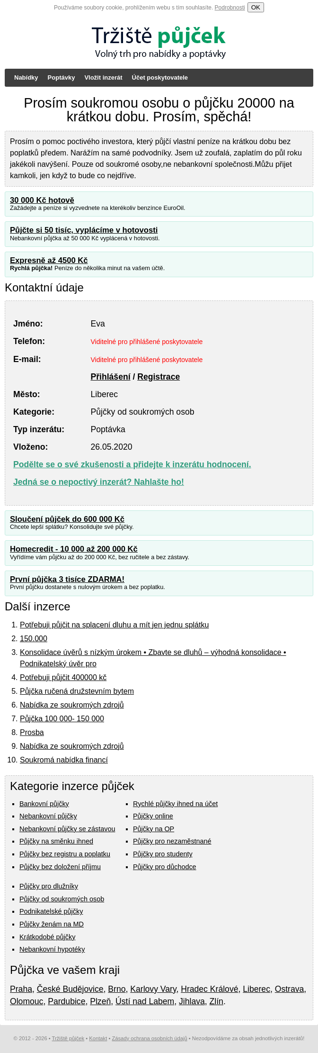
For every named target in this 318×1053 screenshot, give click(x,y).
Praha (21, 989)
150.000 (33, 639)
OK (255, 7)
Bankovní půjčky (44, 804)
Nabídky (26, 77)
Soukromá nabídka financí (64, 760)
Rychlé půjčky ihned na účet (175, 804)
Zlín (216, 1001)
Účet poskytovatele (160, 77)
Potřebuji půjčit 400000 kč (63, 677)
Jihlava (192, 1001)
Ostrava (289, 989)
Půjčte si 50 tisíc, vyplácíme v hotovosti (84, 230)
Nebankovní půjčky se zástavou (67, 829)
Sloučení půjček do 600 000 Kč (67, 519)
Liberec (256, 989)
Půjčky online (153, 816)
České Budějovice (70, 989)
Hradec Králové (209, 989)
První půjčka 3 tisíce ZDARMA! (67, 579)
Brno (116, 989)
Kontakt (98, 1038)
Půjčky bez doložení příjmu (60, 867)
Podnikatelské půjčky (51, 911)
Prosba (32, 732)
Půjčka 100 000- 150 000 (62, 719)
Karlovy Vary (153, 989)
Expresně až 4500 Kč (49, 260)
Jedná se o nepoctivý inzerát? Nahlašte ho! (98, 482)
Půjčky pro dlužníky (48, 886)
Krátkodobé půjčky (47, 937)
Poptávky (61, 77)
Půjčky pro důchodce (164, 867)
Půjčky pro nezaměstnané (172, 841)
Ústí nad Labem (144, 1001)
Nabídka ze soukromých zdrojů (72, 705)
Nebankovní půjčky (48, 816)
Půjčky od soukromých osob (61, 899)
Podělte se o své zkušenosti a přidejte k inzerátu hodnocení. (132, 464)
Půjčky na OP (153, 829)
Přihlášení (110, 376)
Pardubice (66, 1001)
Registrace (158, 376)
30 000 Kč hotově (42, 200)
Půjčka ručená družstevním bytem (77, 691)
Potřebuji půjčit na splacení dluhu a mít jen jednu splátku (114, 625)
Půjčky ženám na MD (51, 924)
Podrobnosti (230, 7)
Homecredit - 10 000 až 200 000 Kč (74, 549)
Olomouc (26, 1001)
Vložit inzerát (103, 77)
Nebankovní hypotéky (52, 949)
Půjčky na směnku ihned (56, 841)
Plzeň (100, 1001)
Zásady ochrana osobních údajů (149, 1038)
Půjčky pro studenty (163, 854)
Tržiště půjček (68, 1038)
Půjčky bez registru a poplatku (64, 854)
